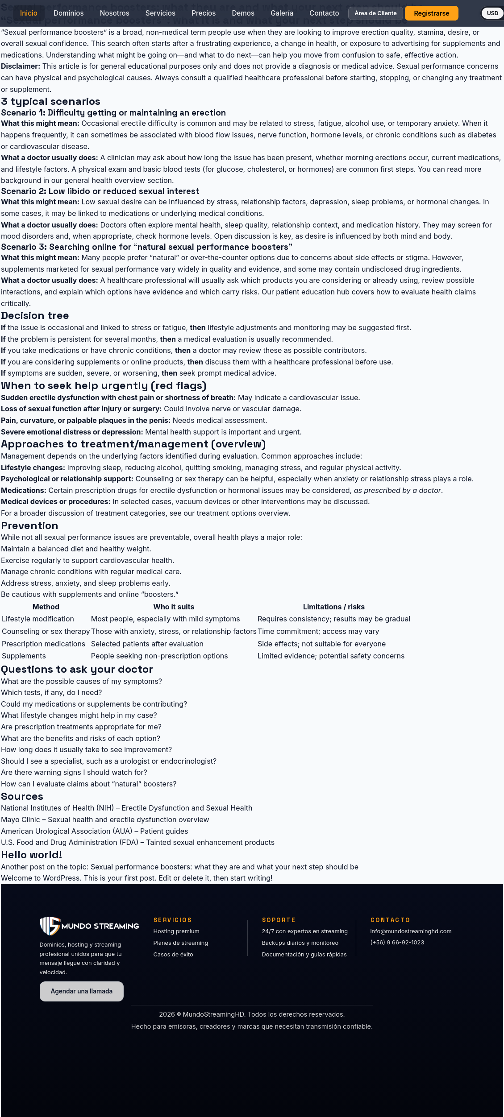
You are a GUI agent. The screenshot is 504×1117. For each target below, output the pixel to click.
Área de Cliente (391, 16)
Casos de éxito (173, 954)
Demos (258, 16)
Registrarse (447, 16)
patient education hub (313, 291)
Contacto (339, 16)
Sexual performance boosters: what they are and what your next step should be (224, 866)
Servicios (176, 16)
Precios (219, 16)
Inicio (44, 16)
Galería (297, 16)
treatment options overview (242, 513)
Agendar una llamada (82, 991)
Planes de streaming (181, 942)
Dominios (84, 16)
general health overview (104, 180)
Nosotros (130, 16)
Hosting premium (177, 931)
